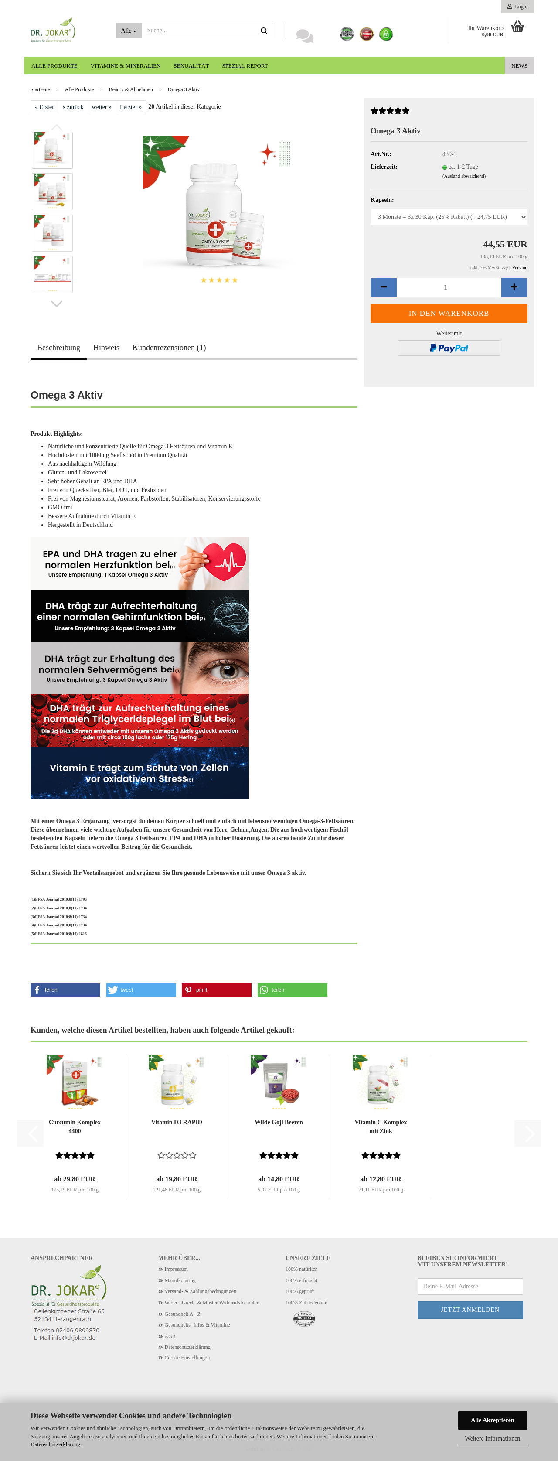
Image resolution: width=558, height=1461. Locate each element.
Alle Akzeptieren (492, 1420)
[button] (57, 304)
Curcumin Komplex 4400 (75, 1126)
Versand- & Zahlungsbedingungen (201, 1291)
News (519, 65)
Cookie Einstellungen (187, 1358)
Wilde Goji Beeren (279, 1122)
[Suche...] (129, 30)
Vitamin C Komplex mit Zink (380, 1126)
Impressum (176, 1269)
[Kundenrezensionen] (390, 114)
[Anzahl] (449, 287)
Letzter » (131, 107)
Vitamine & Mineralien (126, 65)
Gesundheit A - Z (183, 1314)
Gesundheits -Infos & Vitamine (197, 1325)
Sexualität (191, 65)
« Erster (44, 107)
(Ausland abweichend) (464, 175)
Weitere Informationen (493, 1438)
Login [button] (517, 6)
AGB (170, 1336)
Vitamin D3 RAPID (176, 1122)
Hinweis (106, 347)
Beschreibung (58, 347)
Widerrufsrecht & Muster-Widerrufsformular (212, 1303)
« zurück (73, 107)
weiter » (102, 107)
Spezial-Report (245, 65)
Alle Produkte (54, 65)
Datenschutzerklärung (55, 1444)
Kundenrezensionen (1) (169, 347)
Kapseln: (382, 200)
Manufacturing (180, 1280)
